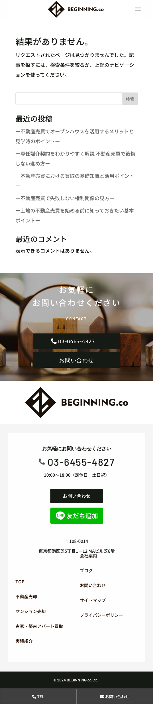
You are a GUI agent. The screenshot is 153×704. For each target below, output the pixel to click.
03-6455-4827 (76, 341)
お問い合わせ (76, 360)
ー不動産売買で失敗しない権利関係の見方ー (64, 198)
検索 (130, 99)
